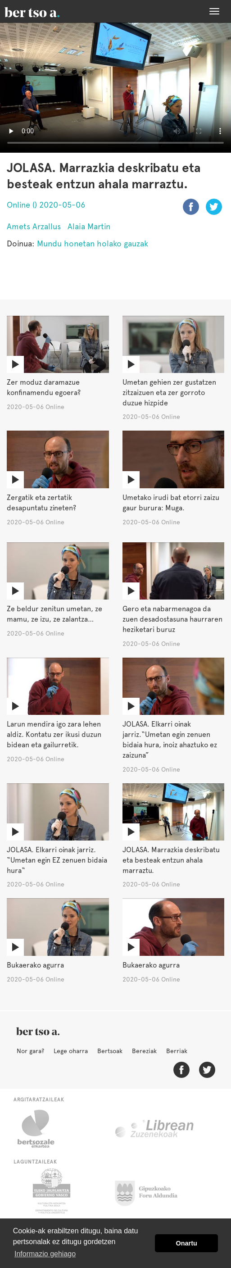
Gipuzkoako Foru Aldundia (151, 1190)
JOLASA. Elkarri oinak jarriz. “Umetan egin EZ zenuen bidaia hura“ (57, 860)
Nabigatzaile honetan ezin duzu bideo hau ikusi (115, 88)
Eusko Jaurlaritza (51, 1190)
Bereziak (144, 1050)
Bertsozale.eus (42, 1128)
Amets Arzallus (34, 226)
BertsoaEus (45, 11)
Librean (154, 1128)
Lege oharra (71, 1050)
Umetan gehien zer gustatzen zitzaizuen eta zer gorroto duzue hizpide (169, 392)
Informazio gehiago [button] (45, 1254)
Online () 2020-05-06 (46, 204)
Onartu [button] (186, 1243)
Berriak (176, 1050)
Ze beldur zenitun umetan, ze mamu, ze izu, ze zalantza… (54, 613)
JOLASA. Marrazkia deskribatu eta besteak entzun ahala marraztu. (171, 860)
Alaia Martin (89, 226)
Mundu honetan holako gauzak (92, 243)
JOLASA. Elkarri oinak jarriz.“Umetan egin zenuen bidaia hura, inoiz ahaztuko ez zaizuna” (169, 739)
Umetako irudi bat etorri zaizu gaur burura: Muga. (170, 502)
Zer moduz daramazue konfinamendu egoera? (44, 387)
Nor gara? (30, 1050)
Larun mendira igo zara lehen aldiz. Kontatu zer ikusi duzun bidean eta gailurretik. (54, 734)
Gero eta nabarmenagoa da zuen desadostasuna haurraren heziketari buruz (172, 619)
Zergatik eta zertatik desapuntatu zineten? (41, 502)
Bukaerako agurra (35, 965)
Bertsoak (109, 1050)
